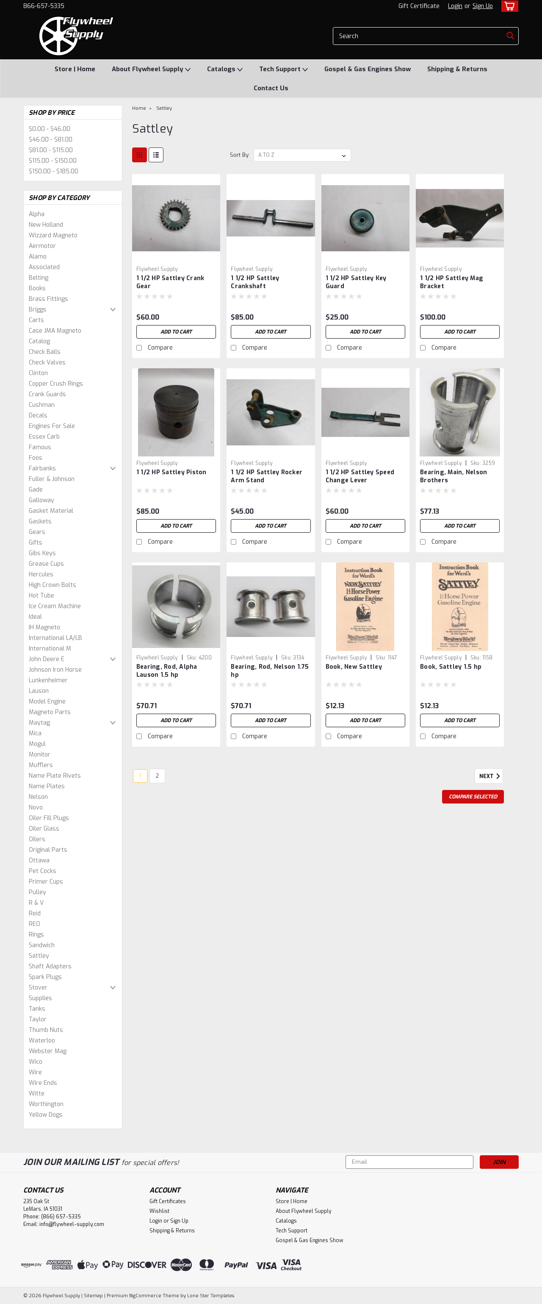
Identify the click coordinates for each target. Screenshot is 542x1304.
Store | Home (75, 69)
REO (34, 924)
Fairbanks (42, 468)
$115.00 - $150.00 (53, 161)
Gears (37, 532)
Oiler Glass (44, 829)
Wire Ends (43, 1083)
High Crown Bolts (52, 585)
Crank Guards (47, 394)
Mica (35, 733)
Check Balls (45, 352)
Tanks (37, 1009)
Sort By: (240, 154)
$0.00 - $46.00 (49, 129)
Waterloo (42, 1041)
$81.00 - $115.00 (51, 150)
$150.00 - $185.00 (53, 171)
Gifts (35, 543)
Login (455, 6)
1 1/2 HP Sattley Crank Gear (170, 282)
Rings (36, 935)
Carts (36, 320)
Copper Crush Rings (56, 384)
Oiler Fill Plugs (49, 818)
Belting (38, 278)
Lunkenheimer (48, 680)
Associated (44, 267)
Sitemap (93, 1296)
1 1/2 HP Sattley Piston (171, 472)
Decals (38, 415)
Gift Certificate (419, 6)
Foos (35, 458)
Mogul (37, 744)
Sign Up (483, 6)
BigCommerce (145, 1296)
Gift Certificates (167, 1201)
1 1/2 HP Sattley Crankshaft (255, 282)
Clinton (38, 373)
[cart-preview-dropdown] (508, 6)
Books (37, 288)
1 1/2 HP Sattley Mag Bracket (451, 282)
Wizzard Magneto (53, 235)
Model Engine (47, 702)
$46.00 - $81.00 (50, 140)
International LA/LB (55, 638)
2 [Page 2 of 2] (157, 776)
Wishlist (159, 1211)
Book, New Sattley (354, 667)
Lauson (39, 691)
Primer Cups (46, 882)
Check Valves (47, 363)
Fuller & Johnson (52, 479)
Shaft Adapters (50, 966)
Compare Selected (473, 796)
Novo (36, 808)
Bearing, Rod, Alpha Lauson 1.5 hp (166, 671)
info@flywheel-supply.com (71, 1224)
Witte (36, 1094)
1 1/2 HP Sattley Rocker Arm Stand (266, 476)
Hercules (41, 574)
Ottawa (39, 860)
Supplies (40, 998)
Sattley (39, 956)
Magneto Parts (50, 712)
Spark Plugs (45, 977)
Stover (38, 988)
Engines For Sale (52, 426)
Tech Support (283, 69)
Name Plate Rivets (55, 776)
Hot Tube (41, 596)
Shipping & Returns (457, 69)
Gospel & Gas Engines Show (367, 69)
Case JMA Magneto (55, 331)
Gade (36, 490)
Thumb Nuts (46, 1030)
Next (491, 776)
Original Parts (48, 850)
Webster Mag (47, 1051)
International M (50, 649)
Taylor (38, 1019)
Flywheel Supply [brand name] (157, 269)
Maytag (39, 723)
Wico (35, 1062)
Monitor (39, 755)
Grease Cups (46, 564)
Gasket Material (51, 511)
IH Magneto (44, 627)
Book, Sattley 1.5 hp (450, 667)
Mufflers (41, 765)
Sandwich (42, 945)
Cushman (42, 405)
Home (139, 108)
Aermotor (42, 246)
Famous (40, 447)
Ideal (35, 617)
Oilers (37, 839)
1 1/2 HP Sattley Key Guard (356, 282)
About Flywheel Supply (151, 69)
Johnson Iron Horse (55, 670)
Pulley (37, 892)
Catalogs (225, 69)
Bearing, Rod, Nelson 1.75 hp (270, 671)
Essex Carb (44, 437)
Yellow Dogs (46, 1115)
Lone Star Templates (210, 1296)
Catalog (39, 341)
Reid (35, 913)
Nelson (38, 797)
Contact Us (271, 88)
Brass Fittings (48, 299)
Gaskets (40, 521)
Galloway (41, 500)
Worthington (46, 1104)
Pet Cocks (42, 871)
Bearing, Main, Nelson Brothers (453, 476)
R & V (36, 903)
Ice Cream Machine (55, 606)
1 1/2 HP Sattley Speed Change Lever (360, 476)
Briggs (38, 310)
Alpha (36, 214)
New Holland (46, 225)
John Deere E (46, 659)
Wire (35, 1072)
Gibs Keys (42, 553)
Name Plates (47, 786)
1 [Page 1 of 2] (140, 776)
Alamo (38, 257)
